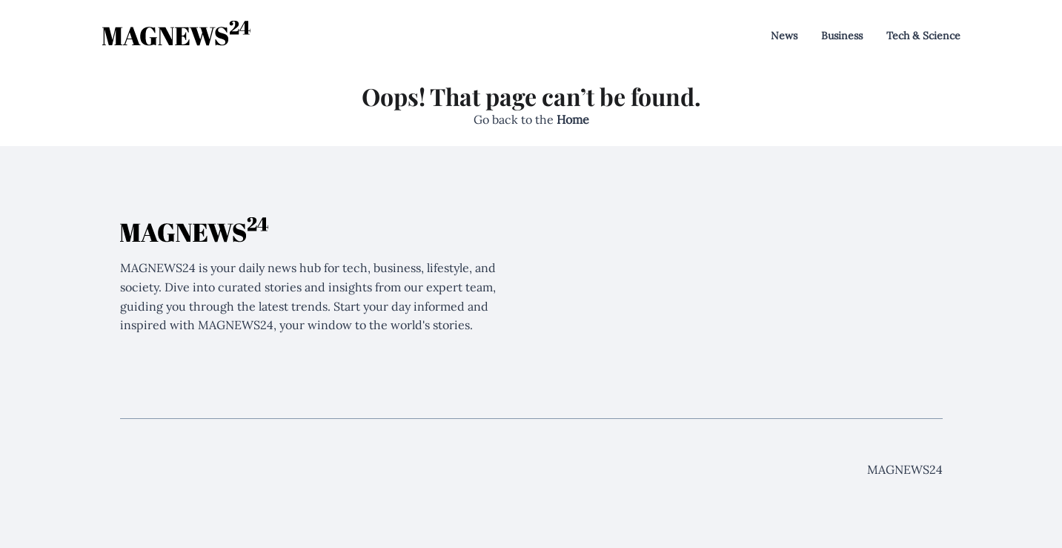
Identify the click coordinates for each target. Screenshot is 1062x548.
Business (842, 35)
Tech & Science (923, 35)
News (784, 35)
